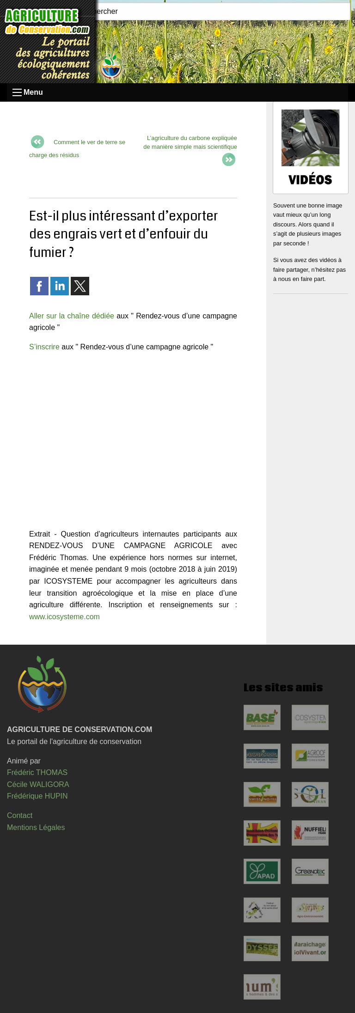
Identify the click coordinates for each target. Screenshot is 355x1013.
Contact (19, 815)
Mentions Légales (36, 827)
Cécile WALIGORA (38, 784)
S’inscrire (44, 347)
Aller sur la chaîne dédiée (71, 316)
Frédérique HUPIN (37, 796)
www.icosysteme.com (64, 617)
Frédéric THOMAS (37, 772)
